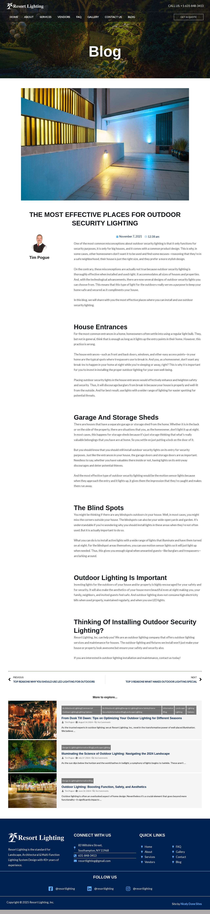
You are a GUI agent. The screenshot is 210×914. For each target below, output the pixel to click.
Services (43, 16)
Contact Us (107, 16)
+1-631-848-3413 (192, 6)
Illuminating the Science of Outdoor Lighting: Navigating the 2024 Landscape (116, 753)
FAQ (74, 16)
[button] (188, 17)
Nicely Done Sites (191, 904)
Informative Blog (168, 710)
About (27, 16)
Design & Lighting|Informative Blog (77, 780)
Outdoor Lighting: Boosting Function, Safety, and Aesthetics (104, 787)
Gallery (88, 16)
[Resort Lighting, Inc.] (25, 5)
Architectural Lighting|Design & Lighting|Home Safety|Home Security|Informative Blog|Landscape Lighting (128, 710)
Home (13, 16)
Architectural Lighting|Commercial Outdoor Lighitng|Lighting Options (77, 710)
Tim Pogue (69, 722)
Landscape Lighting (180, 710)
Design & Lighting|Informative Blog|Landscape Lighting (86, 747)
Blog (124, 16)
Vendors (60, 16)
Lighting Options (190, 710)
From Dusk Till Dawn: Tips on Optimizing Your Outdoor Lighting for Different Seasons (122, 718)
